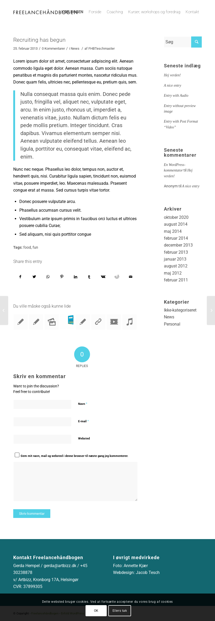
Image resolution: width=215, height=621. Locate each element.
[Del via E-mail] (130, 276)
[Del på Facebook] (20, 276)
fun (35, 247)
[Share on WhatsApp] (48, 276)
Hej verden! (172, 75)
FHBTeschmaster (101, 48)
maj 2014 (173, 231)
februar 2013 (176, 252)
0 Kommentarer (53, 48)
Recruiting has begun (39, 40)
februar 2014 (176, 238)
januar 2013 (175, 259)
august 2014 (175, 224)
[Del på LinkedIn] (75, 276)
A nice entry (172, 85)
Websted (84, 438)
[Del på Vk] (103, 276)
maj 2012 (173, 273)
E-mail (83, 421)
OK (96, 611)
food (27, 247)
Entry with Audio (176, 96)
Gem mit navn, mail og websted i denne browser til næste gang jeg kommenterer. (74, 456)
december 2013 (178, 245)
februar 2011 (176, 279)
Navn (82, 404)
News (75, 48)
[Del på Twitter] (34, 276)
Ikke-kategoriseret (180, 310)
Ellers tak (120, 611)
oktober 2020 (176, 217)
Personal (172, 324)
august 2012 (175, 265)
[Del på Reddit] (117, 276)
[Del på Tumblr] (89, 276)
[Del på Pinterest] (62, 276)
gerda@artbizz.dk (60, 565)
